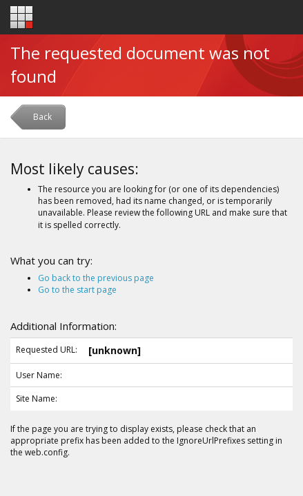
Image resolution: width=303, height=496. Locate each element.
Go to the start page (77, 290)
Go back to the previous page (96, 278)
